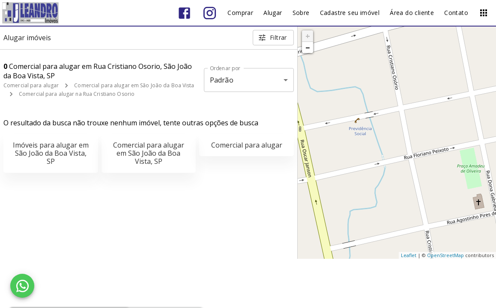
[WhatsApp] (22, 286)
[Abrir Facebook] (184, 13)
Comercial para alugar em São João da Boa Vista (134, 85)
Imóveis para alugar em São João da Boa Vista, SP (51, 153)
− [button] (307, 47)
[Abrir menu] (483, 13)
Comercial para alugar (31, 85)
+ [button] (307, 36)
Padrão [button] (221, 80)
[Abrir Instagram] (209, 13)
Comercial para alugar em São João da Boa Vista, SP (148, 153)
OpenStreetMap (445, 255)
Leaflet (408, 255)
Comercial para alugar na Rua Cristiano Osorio (76, 94)
